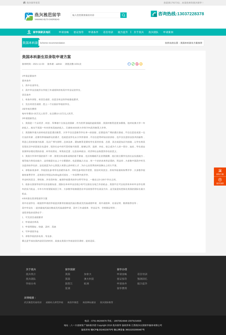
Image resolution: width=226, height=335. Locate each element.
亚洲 (67, 288)
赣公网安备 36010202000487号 (129, 329)
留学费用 (122, 288)
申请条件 (93, 32)
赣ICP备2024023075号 (102, 329)
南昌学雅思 (72, 302)
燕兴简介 (31, 274)
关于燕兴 (139, 32)
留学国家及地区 (42, 32)
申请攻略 (64, 32)
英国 (67, 278)
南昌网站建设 (89, 302)
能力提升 (123, 32)
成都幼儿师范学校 (54, 302)
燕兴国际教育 (106, 302)
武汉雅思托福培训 (33, 302)
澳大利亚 (89, 278)
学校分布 (31, 283)
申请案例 (168, 32)
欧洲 (86, 283)
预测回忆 (142, 278)
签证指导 (79, 32)
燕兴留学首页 (33, 2)
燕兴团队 (153, 32)
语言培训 (108, 32)
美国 (67, 274)
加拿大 (87, 274)
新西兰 (69, 283)
